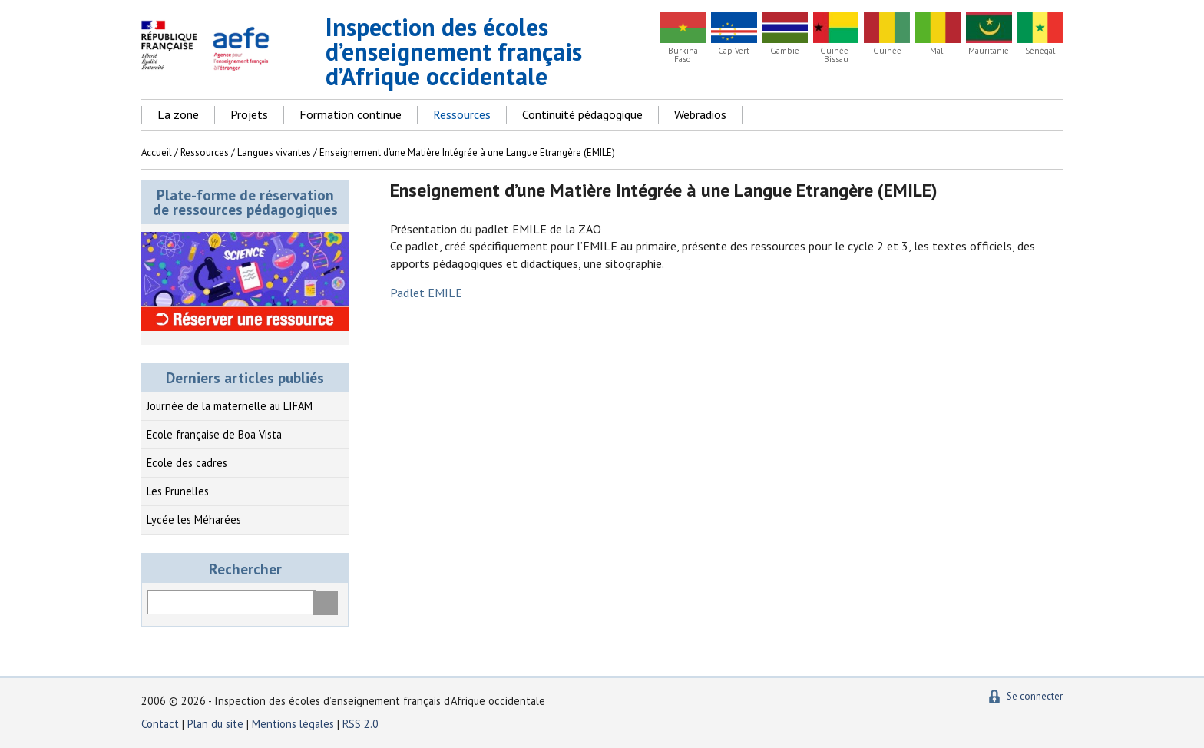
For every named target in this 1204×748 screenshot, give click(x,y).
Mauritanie (988, 51)
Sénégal (1040, 51)
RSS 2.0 (360, 724)
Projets (249, 114)
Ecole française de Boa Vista (214, 434)
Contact (160, 724)
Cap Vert (733, 51)
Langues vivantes (274, 152)
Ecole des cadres (187, 462)
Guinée (887, 51)
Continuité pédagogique (582, 114)
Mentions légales (293, 724)
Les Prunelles (178, 491)
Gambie (784, 51)
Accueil (156, 152)
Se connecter (1035, 696)
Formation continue (350, 114)
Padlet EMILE (426, 292)
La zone (178, 114)
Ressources (462, 114)
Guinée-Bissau (836, 55)
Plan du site (216, 724)
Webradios (700, 114)
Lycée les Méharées (194, 519)
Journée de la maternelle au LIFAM (230, 406)
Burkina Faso (683, 55)
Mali (937, 51)
